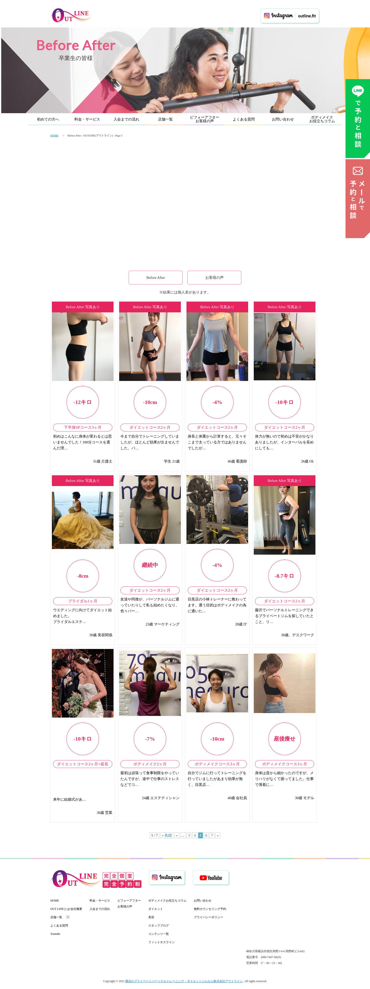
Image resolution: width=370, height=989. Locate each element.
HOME (54, 135)
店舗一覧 (165, 119)
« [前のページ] (177, 835)
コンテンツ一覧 (158, 934)
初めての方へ (48, 119)
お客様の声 (214, 278)
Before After (155, 278)
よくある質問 (244, 119)
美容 (151, 917)
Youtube (55, 934)
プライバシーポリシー (208, 917)
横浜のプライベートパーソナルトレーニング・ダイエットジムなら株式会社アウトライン (184, 981)
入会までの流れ (126, 119)
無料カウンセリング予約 (210, 909)
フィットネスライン (161, 942)
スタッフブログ (158, 925)
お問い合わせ (283, 119)
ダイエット (155, 909)
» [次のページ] (218, 835)
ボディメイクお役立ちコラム (322, 119)
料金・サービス (87, 119)
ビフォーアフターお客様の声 (204, 119)
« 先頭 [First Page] (167, 835)
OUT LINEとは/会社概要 (66, 909)
